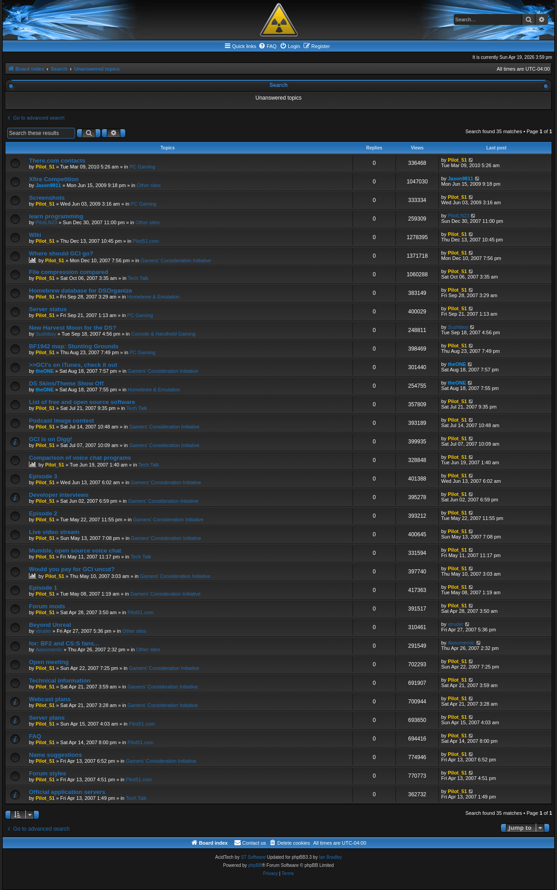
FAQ (35, 736)
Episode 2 (43, 513)
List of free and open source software (82, 402)
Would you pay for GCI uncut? (72, 569)
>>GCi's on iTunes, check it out (73, 364)
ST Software (253, 857)
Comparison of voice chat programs (80, 457)
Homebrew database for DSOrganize (80, 290)
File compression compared (68, 272)
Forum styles (47, 773)
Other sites (149, 185)
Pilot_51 (45, 166)
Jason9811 (48, 185)
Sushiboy (46, 334)
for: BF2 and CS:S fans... (64, 643)
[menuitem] (267, 46)
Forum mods (47, 606)
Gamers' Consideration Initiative (176, 260)
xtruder (43, 631)
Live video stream (54, 532)
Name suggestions (55, 754)
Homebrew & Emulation (153, 296)
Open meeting (49, 662)
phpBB (255, 865)
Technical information (59, 680)
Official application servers (67, 792)
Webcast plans (50, 699)
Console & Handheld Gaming (163, 334)
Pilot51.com (145, 241)
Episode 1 (43, 587)
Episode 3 (43, 476)
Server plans (47, 717)
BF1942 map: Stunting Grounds (74, 346)
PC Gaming (142, 166)
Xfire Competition (54, 179)
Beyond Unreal (50, 624)
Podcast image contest (61, 420)
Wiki (35, 234)
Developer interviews (59, 494)
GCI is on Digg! (50, 439)
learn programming (56, 216)
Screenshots (47, 197)
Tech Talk (138, 278)
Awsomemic (49, 649)
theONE (45, 371)
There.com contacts (57, 160)
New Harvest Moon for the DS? (72, 327)
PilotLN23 (46, 222)
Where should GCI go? (61, 253)
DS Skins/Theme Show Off (66, 383)
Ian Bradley (330, 857)
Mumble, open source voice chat (75, 550)
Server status (48, 309)
